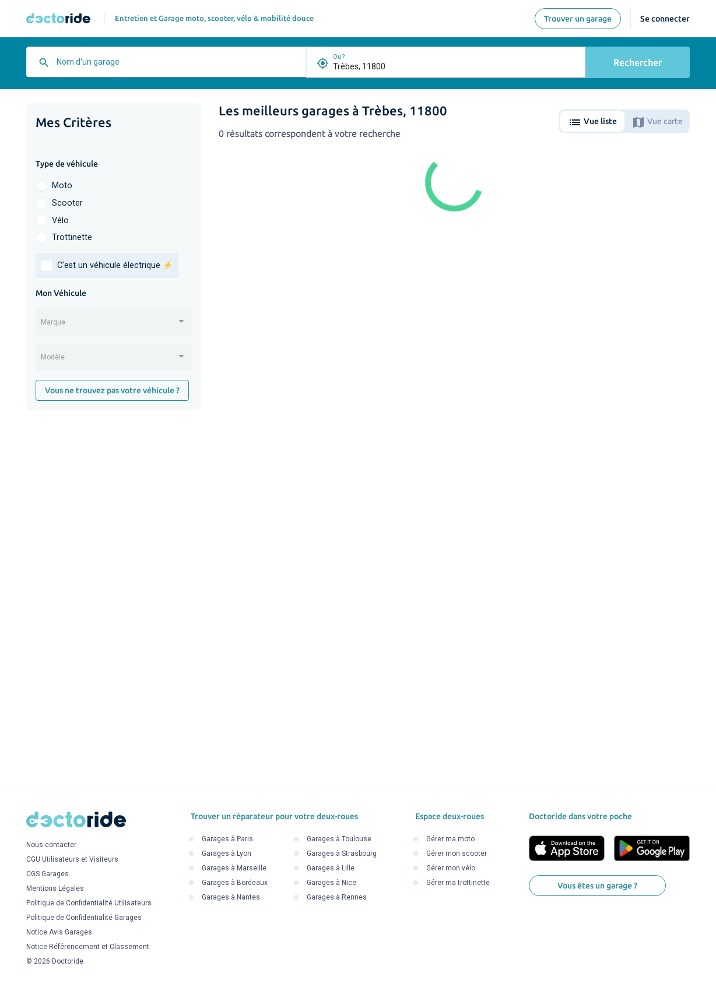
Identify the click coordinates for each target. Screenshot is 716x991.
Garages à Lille (331, 868)
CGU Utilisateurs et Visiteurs (72, 859)
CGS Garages (47, 874)
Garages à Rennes (337, 897)
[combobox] (178, 66)
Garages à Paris (227, 839)
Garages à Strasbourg (342, 853)
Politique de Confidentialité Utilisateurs (89, 903)
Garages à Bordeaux (235, 883)
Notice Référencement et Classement (87, 947)
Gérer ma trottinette (458, 883)
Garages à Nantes (231, 897)
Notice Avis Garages (59, 932)
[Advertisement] (113, 599)
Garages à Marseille (234, 868)
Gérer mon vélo (450, 868)
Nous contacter (51, 845)
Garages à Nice (331, 883)
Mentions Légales (55, 888)
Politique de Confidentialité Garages (84, 918)
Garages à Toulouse (339, 839)
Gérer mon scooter (456, 853)
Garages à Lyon (226, 853)
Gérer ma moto (450, 839)
